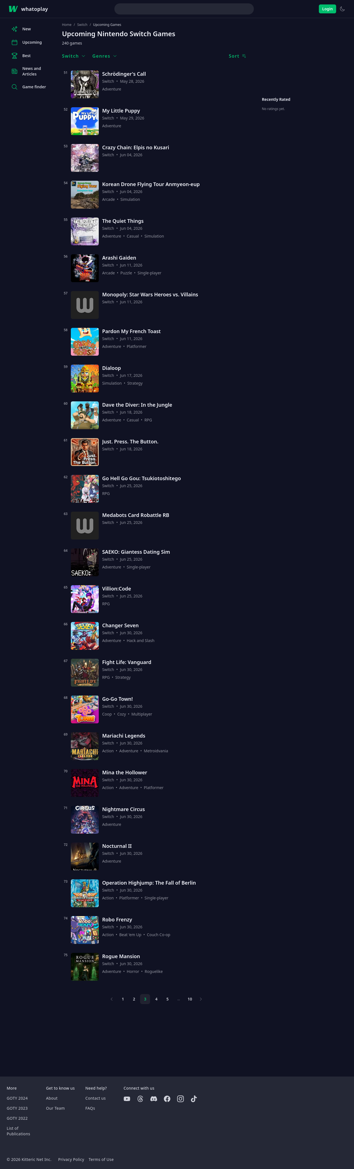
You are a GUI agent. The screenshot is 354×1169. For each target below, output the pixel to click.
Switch (82, 25)
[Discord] (153, 1098)
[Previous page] (112, 999)
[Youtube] (127, 1098)
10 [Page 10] (189, 999)
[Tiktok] (194, 1098)
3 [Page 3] (145, 999)
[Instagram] (180, 1098)
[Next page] (201, 999)
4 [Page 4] (156, 999)
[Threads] (140, 1098)
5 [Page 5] (167, 999)
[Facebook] (167, 1098)
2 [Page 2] (134, 999)
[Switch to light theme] (342, 9)
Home (66, 25)
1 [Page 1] (123, 999)
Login (327, 8)
